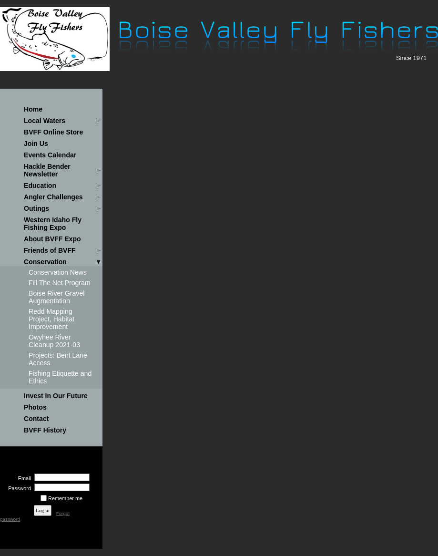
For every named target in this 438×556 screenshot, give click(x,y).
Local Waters (44, 120)
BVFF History (45, 430)
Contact (36, 418)
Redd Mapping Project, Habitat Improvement (51, 319)
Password (18, 488)
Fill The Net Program (60, 283)
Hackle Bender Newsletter (47, 170)
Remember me (65, 498)
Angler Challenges (53, 197)
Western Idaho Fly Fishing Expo (52, 223)
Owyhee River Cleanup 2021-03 (54, 341)
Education (40, 185)
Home (33, 109)
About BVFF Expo (52, 239)
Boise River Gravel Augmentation (56, 297)
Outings (36, 208)
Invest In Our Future (56, 396)
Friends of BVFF (50, 250)
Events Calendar (50, 155)
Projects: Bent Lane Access (58, 359)
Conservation (45, 262)
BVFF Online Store (53, 132)
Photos (35, 407)
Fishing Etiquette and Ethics (60, 377)
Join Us (36, 143)
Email (23, 478)
